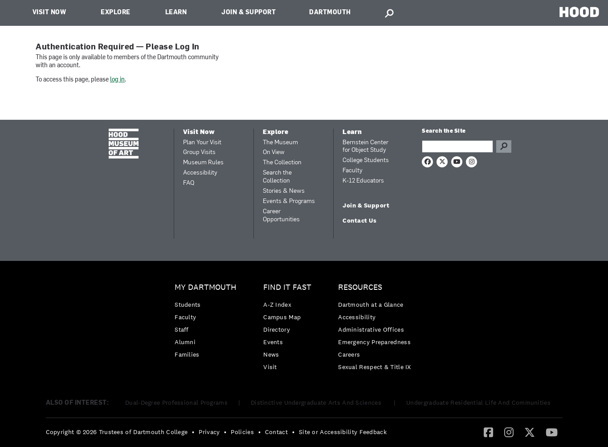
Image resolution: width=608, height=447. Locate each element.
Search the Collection (277, 177)
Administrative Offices (371, 329)
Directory (276, 329)
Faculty (353, 170)
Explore (116, 12)
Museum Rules (203, 162)
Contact (276, 432)
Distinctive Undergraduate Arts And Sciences (317, 402)
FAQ (188, 183)
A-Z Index (277, 305)
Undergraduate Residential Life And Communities (478, 402)
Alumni (185, 342)
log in (117, 80)
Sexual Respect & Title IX (374, 367)
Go (503, 146)
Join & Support (248, 12)
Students (187, 305)
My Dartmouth (206, 287)
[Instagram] (509, 432)
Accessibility (200, 173)
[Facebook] (488, 432)
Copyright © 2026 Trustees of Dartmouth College (117, 432)
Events (273, 342)
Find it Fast (287, 287)
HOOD (579, 12)
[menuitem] (208, 323)
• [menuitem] (193, 432)
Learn (176, 12)
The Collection (282, 162)
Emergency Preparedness (374, 342)
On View (274, 152)
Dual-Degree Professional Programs (176, 402)
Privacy (209, 432)
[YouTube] (552, 432)
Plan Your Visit (202, 142)
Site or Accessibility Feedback (343, 432)
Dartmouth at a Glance (370, 305)
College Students (366, 160)
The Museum (280, 142)
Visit (270, 367)
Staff (182, 329)
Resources (360, 287)
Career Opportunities (281, 215)
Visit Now (49, 12)
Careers (349, 354)
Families (187, 354)
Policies (242, 432)
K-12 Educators (363, 181)
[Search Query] (457, 146)
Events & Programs (289, 201)
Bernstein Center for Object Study (365, 146)
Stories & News (284, 191)
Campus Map (282, 317)
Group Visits (199, 152)
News (271, 354)
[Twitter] (529, 432)
